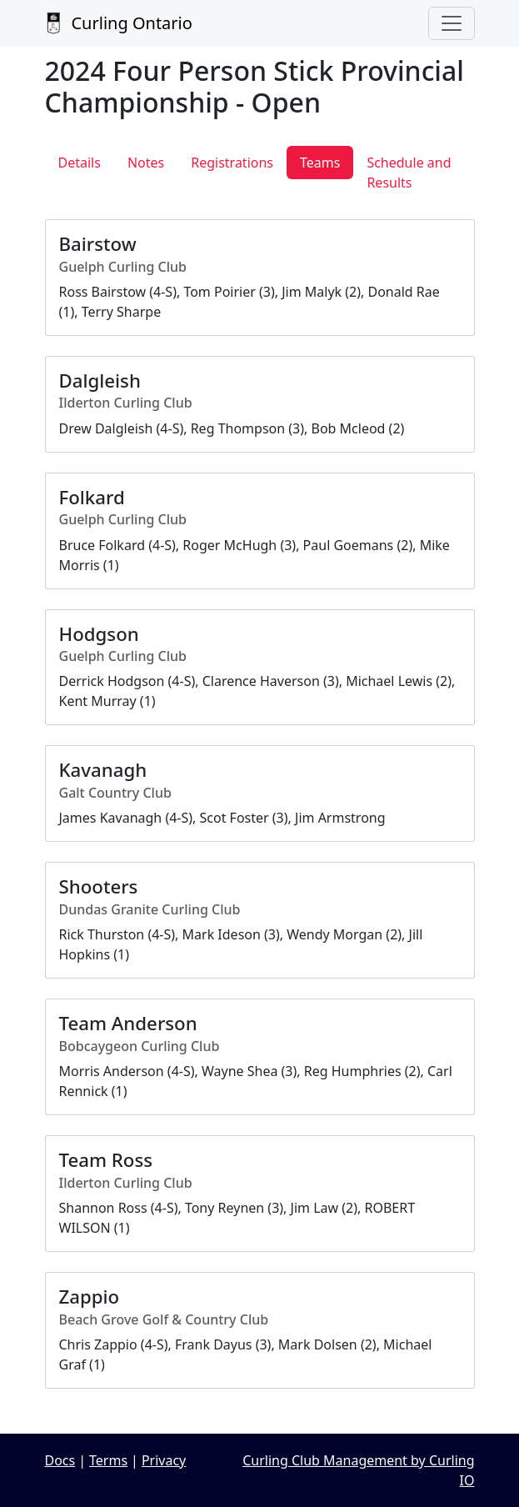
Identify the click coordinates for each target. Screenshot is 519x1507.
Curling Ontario (118, 23)
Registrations (232, 162)
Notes (145, 162)
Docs (60, 1460)
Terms (108, 1460)
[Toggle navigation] (451, 23)
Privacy (164, 1460)
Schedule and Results (409, 172)
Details (79, 162)
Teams (320, 162)
